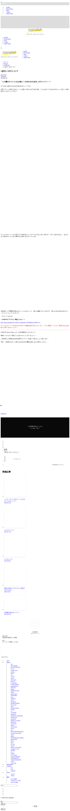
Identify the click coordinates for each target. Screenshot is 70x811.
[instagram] (68, 21)
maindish (13, 770)
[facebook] (68, 18)
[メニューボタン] (1, 48)
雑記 (8, 777)
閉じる (3, 804)
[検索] (68, 26)
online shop (9, 13)
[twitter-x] (68, 19)
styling (12, 775)
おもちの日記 (14, 782)
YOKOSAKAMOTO (16, 760)
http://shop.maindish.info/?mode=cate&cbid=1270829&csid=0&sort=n (20, 322)
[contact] (68, 24)
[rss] (68, 23)
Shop (8, 772)
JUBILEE (3, 76)
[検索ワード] (8, 785)
